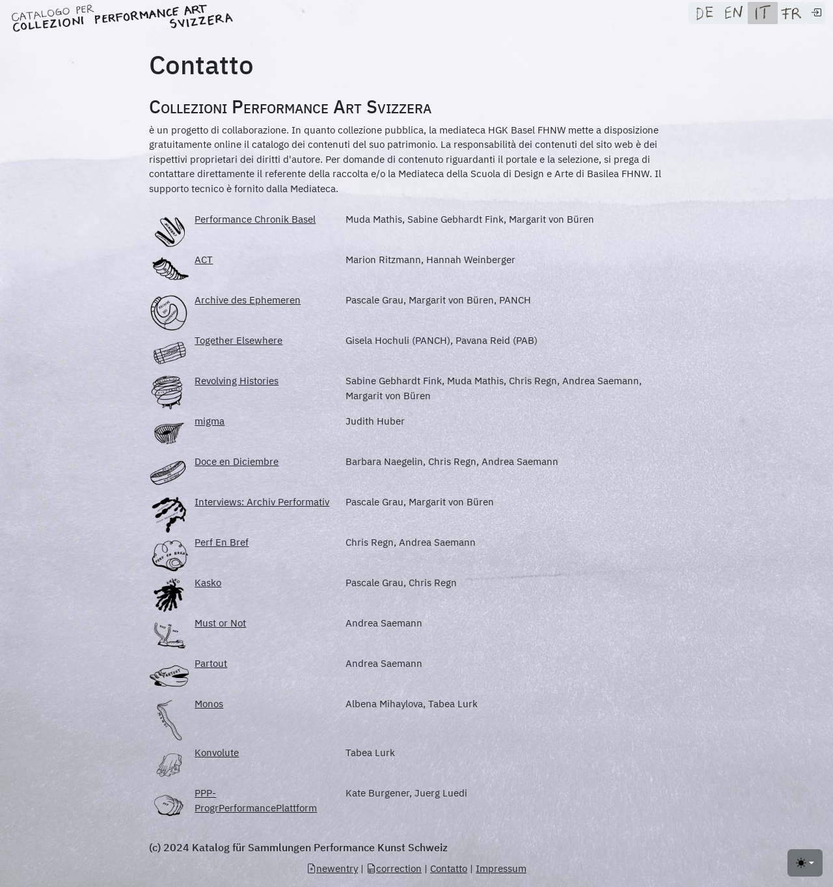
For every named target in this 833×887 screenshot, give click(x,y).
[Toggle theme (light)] (805, 863)
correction (394, 868)
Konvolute (217, 752)
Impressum (501, 868)
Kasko (208, 582)
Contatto (448, 868)
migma (210, 421)
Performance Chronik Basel (255, 219)
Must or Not (220, 623)
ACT (204, 259)
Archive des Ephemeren (248, 300)
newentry (332, 868)
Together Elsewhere (238, 340)
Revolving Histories (237, 380)
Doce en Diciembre (237, 461)
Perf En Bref (222, 542)
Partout (211, 663)
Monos (209, 703)
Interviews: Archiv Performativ (262, 502)
